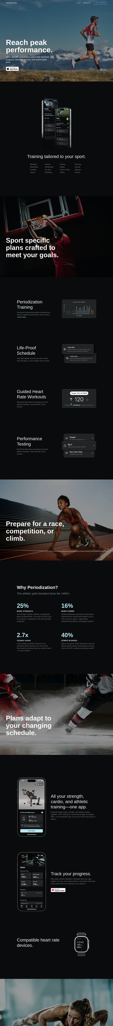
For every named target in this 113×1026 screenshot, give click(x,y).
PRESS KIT (87, 3)
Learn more (21, 317)
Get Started (101, 3)
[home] (11, 3)
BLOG (78, 3)
